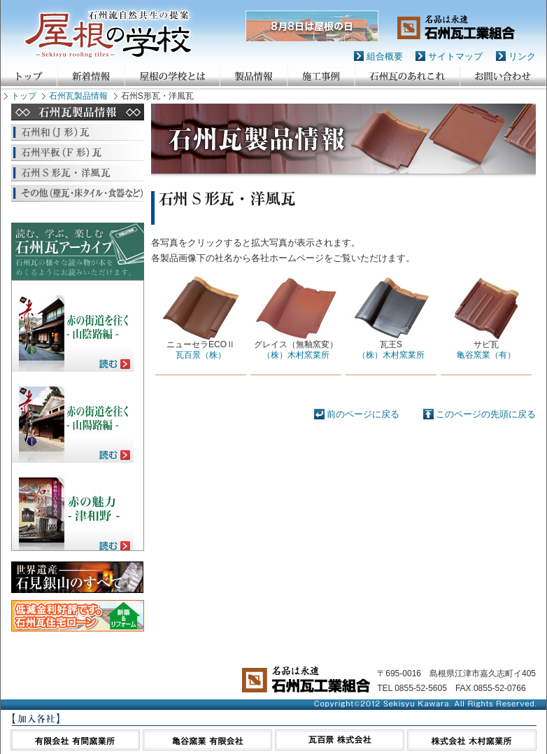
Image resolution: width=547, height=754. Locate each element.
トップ (23, 96)
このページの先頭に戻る (486, 414)
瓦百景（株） (201, 355)
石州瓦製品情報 (78, 96)
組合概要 (385, 56)
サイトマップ (455, 56)
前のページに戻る (363, 414)
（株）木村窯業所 (295, 355)
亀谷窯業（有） (486, 355)
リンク (522, 56)
